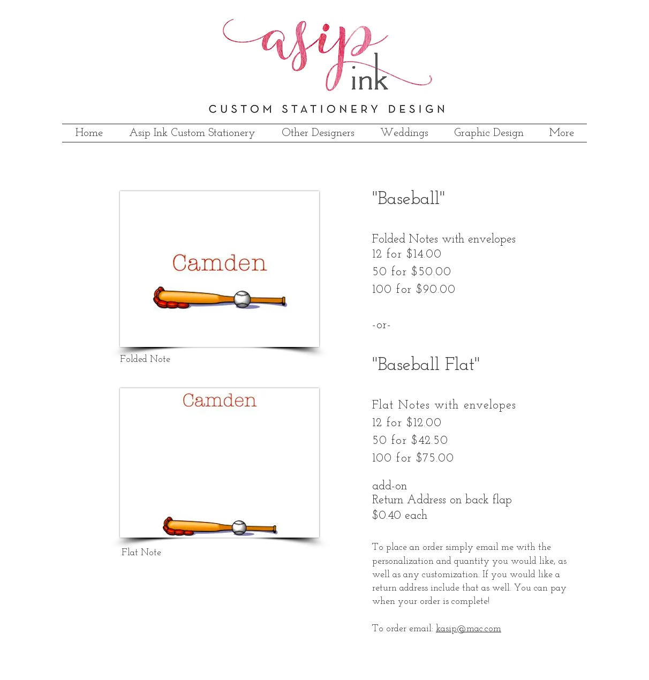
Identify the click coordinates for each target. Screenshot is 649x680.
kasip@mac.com (468, 629)
